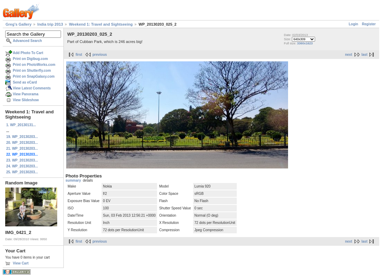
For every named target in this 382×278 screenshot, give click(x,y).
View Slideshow (26, 100)
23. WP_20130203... (22, 160)
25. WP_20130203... (22, 172)
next (348, 55)
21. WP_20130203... (22, 148)
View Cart (20, 263)
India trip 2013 (50, 24)
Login (353, 24)
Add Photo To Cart (28, 53)
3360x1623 (305, 43)
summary (73, 180)
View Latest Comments (32, 88)
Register (369, 24)
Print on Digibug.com (30, 59)
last (364, 55)
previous (100, 55)
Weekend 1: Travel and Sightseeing (101, 24)
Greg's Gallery (19, 24)
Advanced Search (27, 41)
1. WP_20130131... (21, 125)
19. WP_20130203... (22, 137)
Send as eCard (25, 82)
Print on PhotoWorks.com (34, 65)
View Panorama (25, 94)
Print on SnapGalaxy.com (33, 76)
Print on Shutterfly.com (32, 70)
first (79, 55)
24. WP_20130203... (22, 166)
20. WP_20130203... (22, 143)
